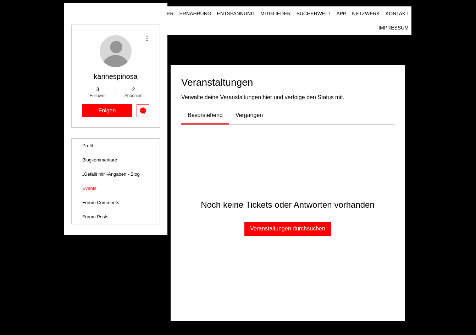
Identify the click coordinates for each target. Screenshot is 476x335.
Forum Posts (95, 216)
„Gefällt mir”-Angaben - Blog (111, 174)
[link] (205, 115)
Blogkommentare (99, 160)
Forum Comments (100, 202)
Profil (87, 145)
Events (89, 188)
